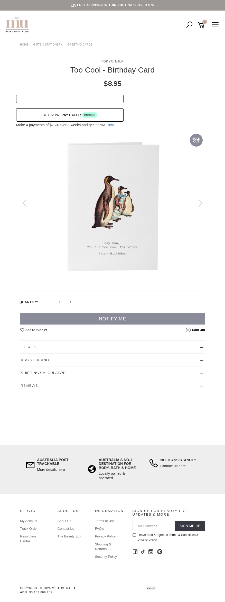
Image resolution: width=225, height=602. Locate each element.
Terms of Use (105, 521)
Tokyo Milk (112, 61)
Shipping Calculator (43, 373)
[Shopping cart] (202, 25)
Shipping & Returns (103, 546)
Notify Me (112, 318)
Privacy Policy (105, 536)
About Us (64, 521)
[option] (112, 208)
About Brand (35, 360)
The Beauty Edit (69, 536)
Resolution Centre (28, 538)
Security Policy (106, 557)
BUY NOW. (69, 115)
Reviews (29, 385)
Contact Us (66, 529)
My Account (28, 521)
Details (28, 347)
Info (111, 125)
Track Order (29, 529)
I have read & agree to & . (166, 537)
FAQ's (99, 529)
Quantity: (29, 302)
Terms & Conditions (182, 535)
